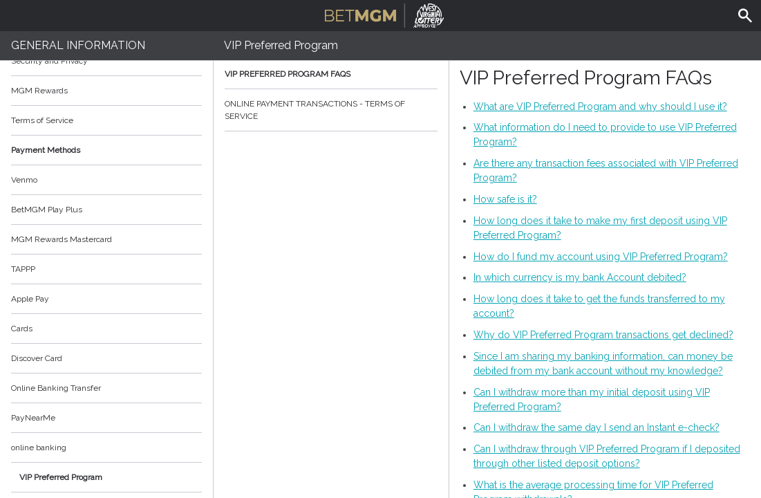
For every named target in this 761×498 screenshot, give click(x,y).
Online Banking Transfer (56, 388)
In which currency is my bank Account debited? (579, 277)
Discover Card (36, 358)
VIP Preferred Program (60, 477)
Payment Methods (106, 150)
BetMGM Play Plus (46, 209)
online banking (38, 447)
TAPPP (23, 269)
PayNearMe (33, 418)
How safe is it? (505, 199)
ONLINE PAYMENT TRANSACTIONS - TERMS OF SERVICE (331, 110)
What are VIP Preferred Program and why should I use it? (600, 106)
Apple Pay (30, 299)
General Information (78, 45)
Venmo (24, 180)
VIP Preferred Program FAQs (331, 74)
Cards (21, 328)
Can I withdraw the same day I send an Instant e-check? (596, 427)
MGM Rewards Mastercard (61, 239)
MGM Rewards (39, 90)
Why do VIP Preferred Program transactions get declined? (603, 334)
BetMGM (384, 14)
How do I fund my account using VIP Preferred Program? (600, 256)
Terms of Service (106, 120)
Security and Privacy (49, 61)
